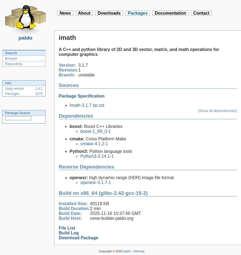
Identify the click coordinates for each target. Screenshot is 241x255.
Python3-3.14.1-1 (97, 156)
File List (67, 228)
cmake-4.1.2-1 (94, 143)
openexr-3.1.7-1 (95, 182)
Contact (201, 13)
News (65, 13)
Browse (11, 58)
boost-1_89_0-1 (95, 131)
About (84, 13)
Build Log (69, 233)
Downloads (108, 13)
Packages (138, 13)
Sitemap (138, 251)
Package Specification (82, 96)
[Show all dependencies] (217, 111)
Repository (13, 64)
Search (11, 53)
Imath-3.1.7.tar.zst (87, 105)
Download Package (78, 237)
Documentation (170, 13)
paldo (25, 36)
